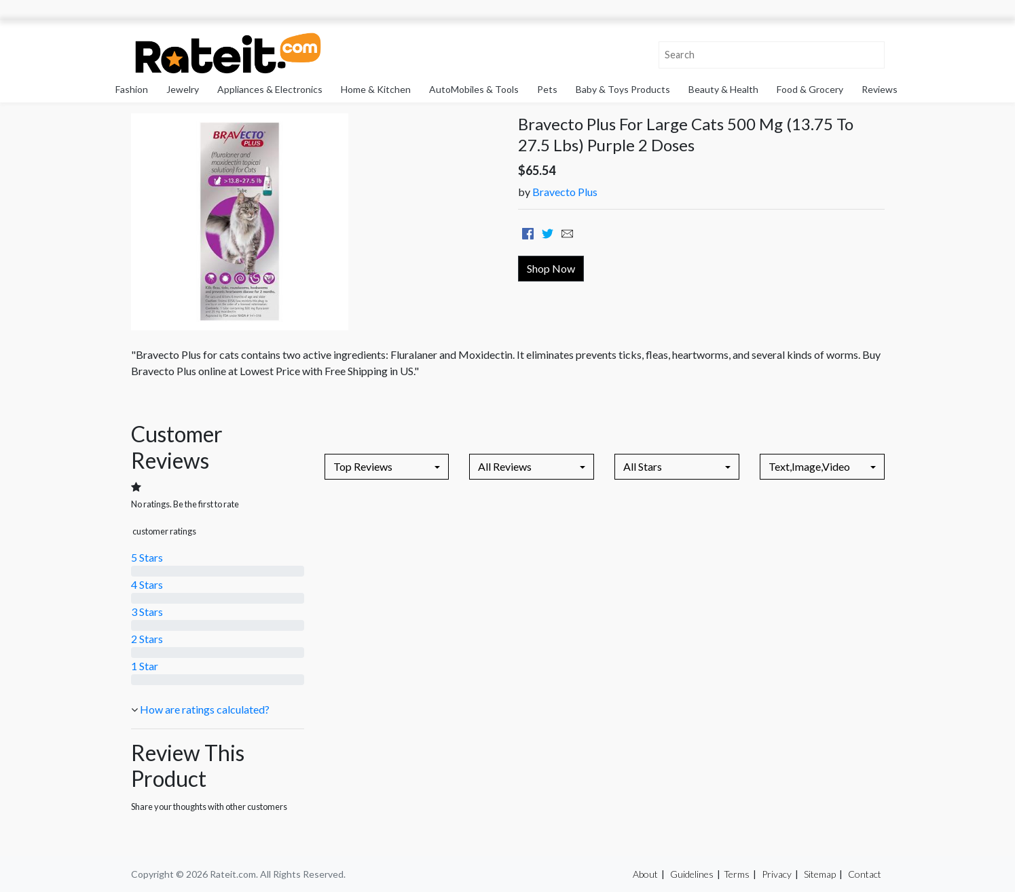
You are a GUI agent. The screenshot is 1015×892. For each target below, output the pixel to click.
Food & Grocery (810, 89)
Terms (737, 874)
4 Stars (147, 584)
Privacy (777, 874)
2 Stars (147, 638)
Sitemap (820, 874)
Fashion (131, 89)
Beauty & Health (723, 89)
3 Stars (147, 611)
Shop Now (551, 268)
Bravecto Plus (564, 191)
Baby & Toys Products (623, 89)
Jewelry (182, 89)
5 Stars (147, 557)
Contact (864, 874)
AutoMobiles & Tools (474, 89)
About (645, 874)
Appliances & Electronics (269, 89)
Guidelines (692, 874)
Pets (547, 89)
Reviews (880, 89)
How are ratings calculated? (205, 709)
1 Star (144, 665)
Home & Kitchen (376, 89)
